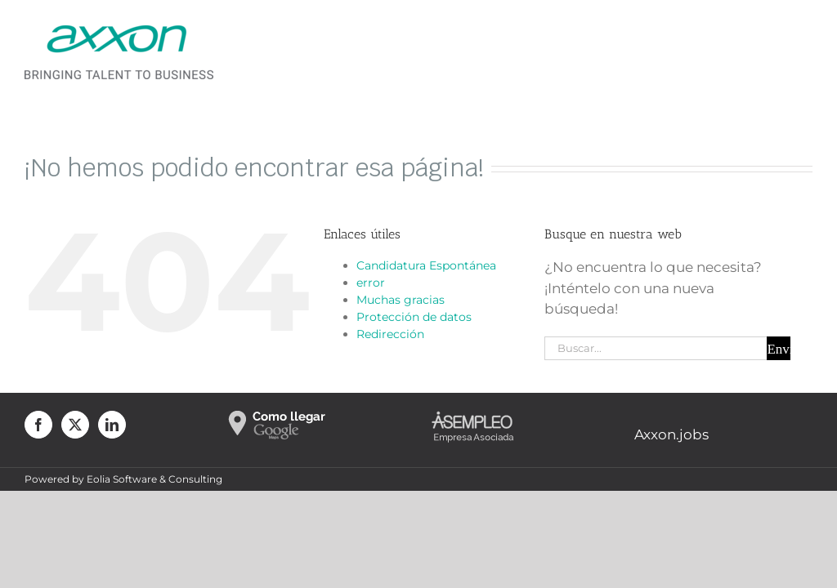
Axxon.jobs (671, 434)
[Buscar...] (655, 348)
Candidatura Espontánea (426, 265)
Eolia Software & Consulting (154, 479)
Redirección (390, 334)
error (370, 282)
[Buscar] (778, 348)
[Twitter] (75, 425)
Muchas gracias (400, 299)
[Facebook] (38, 425)
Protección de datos (414, 317)
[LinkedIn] (112, 425)
